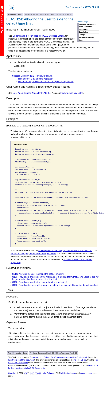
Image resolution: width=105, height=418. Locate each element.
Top (9, 353)
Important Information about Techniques (87, 25)
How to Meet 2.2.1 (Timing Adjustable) (36, 79)
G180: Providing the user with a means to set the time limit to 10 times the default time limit (55, 285)
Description (83, 32)
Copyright (12, 373)
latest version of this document (21, 360)
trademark (71, 373)
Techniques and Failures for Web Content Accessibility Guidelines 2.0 (59, 357)
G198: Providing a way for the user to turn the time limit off (39, 282)
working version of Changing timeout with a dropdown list (65, 250)
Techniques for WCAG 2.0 (82, 7)
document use (86, 373)
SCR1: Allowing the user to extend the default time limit (38, 274)
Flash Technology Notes (71, 93)
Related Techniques (86, 37)
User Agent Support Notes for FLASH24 (31, 93)
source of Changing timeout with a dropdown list (33, 253)
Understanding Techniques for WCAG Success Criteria (38, 36)
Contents (12, 14)
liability (63, 373)
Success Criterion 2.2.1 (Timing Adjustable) (32, 76)
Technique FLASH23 (37, 14)
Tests (81, 40)
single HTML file (79, 360)
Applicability (83, 29)
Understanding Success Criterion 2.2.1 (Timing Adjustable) (45, 81)
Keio (44, 373)
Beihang (50, 373)
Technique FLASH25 (61, 14)
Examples (82, 35)
